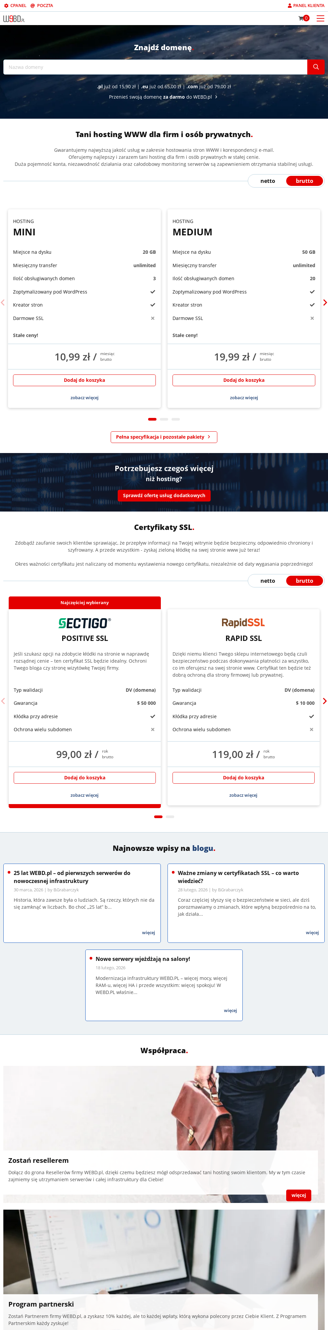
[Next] (325, 302)
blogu (202, 848)
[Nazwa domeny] (155, 67)
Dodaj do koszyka (84, 380)
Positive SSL (85, 630)
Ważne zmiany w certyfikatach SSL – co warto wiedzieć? (238, 877)
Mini (84, 228)
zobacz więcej (85, 398)
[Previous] (3, 302)
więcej (148, 932)
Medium (244, 228)
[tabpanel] (84, 308)
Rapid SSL (244, 630)
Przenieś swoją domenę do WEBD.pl (164, 97)
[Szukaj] (316, 67)
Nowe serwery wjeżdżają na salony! (143, 959)
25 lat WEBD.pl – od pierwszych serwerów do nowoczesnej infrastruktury (72, 877)
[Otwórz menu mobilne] (320, 17)
